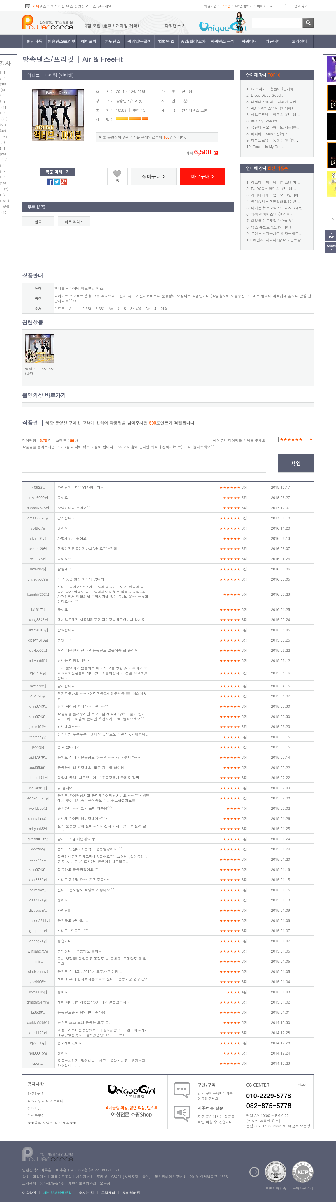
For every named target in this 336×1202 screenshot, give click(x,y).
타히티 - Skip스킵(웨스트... (273, 133)
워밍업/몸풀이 (139, 41)
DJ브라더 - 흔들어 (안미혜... (274, 88)
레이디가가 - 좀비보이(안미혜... (277, 194)
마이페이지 (265, 6)
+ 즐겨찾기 (299, 5)
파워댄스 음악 (223, 41)
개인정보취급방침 (57, 1192)
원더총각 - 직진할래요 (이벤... (275, 201)
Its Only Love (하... (266, 120)
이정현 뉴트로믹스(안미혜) (272, 220)
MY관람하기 (244, 6)
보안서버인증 (275, 1188)
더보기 (303, 1084)
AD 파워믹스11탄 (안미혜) (272, 108)
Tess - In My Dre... (268, 146)
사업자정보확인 (136, 1176)
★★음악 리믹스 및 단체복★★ (51, 1122)
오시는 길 (86, 1192)
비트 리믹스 (74, 221)
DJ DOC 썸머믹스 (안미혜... (273, 188)
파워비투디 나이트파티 (45, 1100)
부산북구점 (36, 1115)
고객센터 (299, 41)
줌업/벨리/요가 (193, 41)
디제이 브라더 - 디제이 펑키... (275, 101)
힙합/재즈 (166, 41)
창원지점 (34, 1108)
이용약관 (29, 1192)
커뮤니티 (273, 41)
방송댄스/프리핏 (62, 41)
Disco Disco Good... (268, 95)
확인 (296, 463)
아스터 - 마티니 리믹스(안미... (275, 182)
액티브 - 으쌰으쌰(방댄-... (39, 371)
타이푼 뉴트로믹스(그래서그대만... (279, 207)
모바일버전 (131, 1192)
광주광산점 (36, 1093)
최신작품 (34, 41)
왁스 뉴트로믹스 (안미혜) (271, 226)
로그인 (226, 6)
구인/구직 (206, 1085)
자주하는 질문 (210, 1108)
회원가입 (210, 6)
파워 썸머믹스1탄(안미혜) (271, 214)
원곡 (38, 221)
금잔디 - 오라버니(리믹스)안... (276, 127)
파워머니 (249, 41)
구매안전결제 (303, 1188)
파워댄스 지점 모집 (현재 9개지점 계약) (155, 26)
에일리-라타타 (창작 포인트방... (279, 239)
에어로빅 (88, 41)
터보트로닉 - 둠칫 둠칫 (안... (274, 140)
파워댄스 (112, 41)
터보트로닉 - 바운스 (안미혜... (275, 114)
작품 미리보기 (58, 172)
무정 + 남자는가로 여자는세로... (277, 233)
